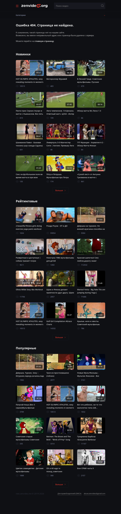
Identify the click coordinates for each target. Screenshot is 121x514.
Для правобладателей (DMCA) (69, 493)
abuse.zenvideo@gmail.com (94, 493)
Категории (21, 15)
